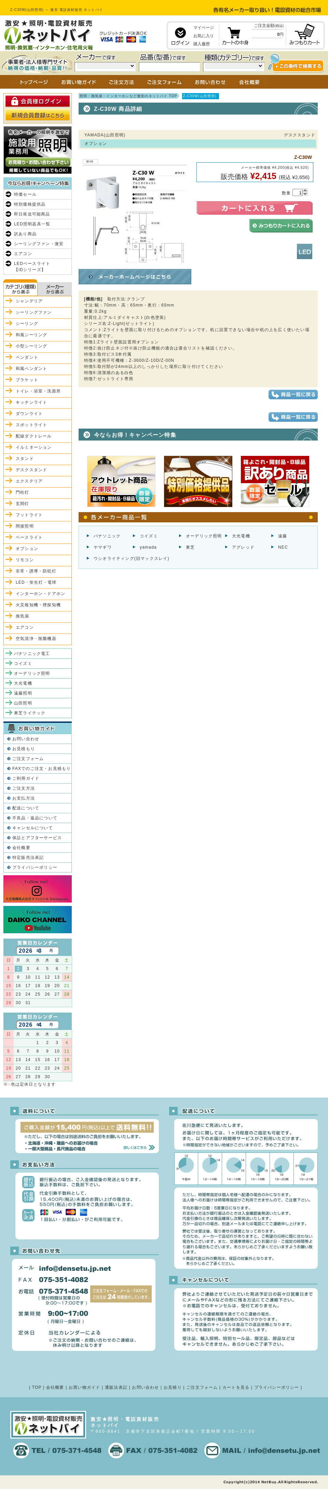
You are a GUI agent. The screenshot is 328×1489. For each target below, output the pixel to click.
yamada (148, 547)
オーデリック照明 (204, 536)
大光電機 (241, 536)
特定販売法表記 (28, 857)
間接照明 (25, 526)
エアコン (23, 253)
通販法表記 (116, 1387)
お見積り (173, 1387)
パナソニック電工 (32, 653)
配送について (25, 808)
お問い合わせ (25, 738)
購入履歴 (201, 44)
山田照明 (23, 703)
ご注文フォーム (28, 758)
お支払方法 (23, 798)
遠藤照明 (23, 693)
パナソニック (107, 536)
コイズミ (149, 536)
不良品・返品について (34, 818)
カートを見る (235, 1387)
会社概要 (21, 847)
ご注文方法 (23, 788)
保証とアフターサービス (37, 837)
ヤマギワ (103, 547)
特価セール (25, 194)
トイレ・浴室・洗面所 (38, 391)
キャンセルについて (32, 827)
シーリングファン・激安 (39, 243)
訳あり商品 (25, 234)
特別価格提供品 (29, 204)
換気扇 (22, 616)
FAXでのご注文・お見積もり (41, 768)
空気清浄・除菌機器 (36, 638)
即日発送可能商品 (32, 214)
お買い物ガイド (84, 1387)
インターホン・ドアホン (40, 593)
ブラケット (27, 379)
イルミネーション (34, 447)
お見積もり (23, 748)
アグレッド (243, 547)
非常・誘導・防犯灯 (36, 571)
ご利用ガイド (25, 778)
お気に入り (203, 35)
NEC (283, 547)
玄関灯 (22, 503)
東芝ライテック (29, 713)
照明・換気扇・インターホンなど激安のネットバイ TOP (128, 96)
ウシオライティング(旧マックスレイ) (131, 558)
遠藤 (282, 536)
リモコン (25, 559)
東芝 (190, 547)
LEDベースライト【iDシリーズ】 (32, 266)
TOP (37, 1387)
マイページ (203, 27)
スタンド (25, 458)
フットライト (29, 514)
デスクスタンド (31, 469)
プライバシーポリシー (34, 867)
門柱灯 (22, 492)
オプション (27, 548)
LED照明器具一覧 (32, 224)
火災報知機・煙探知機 (38, 604)
